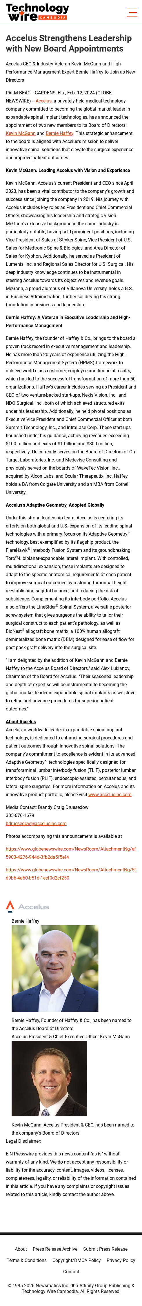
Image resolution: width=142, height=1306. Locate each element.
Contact (71, 1271)
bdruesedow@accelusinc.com (36, 823)
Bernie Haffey (59, 133)
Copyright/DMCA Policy (76, 1260)
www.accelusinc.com (110, 794)
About (21, 1249)
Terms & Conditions (27, 1260)
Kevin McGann (21, 133)
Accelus (44, 101)
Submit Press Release (105, 1249)
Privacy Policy (121, 1260)
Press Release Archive (55, 1249)
